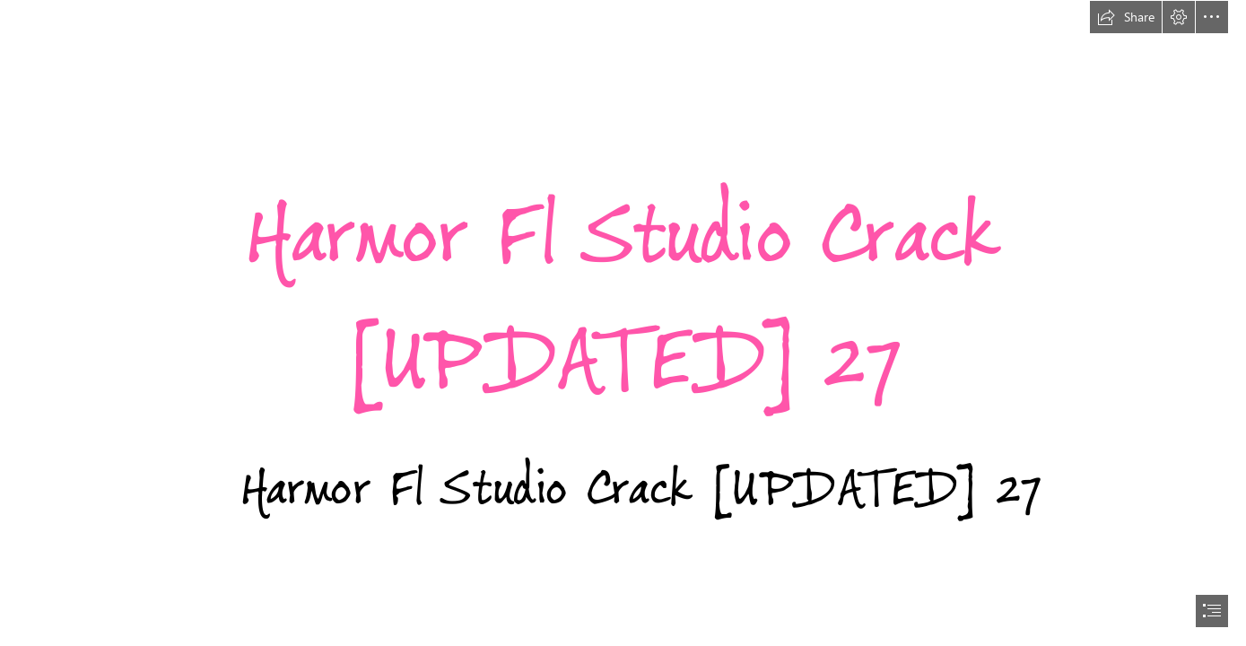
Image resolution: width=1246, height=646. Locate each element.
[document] (623, 323)
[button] (1126, 17)
